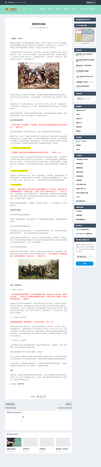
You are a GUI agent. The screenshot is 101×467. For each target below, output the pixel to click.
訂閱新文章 (67, 16)
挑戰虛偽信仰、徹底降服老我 (83, 72)
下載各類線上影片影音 (82, 166)
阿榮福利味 (79, 134)
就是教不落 (79, 125)
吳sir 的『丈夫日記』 (81, 148)
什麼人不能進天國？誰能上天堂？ (85, 83)
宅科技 (78, 121)
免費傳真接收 (79, 170)
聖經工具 (34, 16)
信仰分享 (42, 34)
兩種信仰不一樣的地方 (62, 456)
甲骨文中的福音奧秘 (20, 2)
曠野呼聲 (21, 391)
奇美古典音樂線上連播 (82, 200)
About (16, 16)
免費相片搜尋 (79, 179)
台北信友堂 (79, 218)
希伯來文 (42, 16)
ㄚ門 (22, 424)
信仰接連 (26, 16)
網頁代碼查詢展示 (80, 208)
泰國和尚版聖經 (11, 456)
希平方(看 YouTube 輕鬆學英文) (84, 240)
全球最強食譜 (79, 183)
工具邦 (78, 204)
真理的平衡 (26, 456)
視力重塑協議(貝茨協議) (82, 78)
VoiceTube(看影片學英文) (82, 236)
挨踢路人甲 (79, 130)
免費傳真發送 (79, 175)
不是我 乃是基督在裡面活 (82, 93)
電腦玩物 (78, 138)
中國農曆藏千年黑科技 (82, 89)
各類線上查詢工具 (80, 117)
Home (8, 16)
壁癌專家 (78, 152)
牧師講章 (50, 16)
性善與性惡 (42, 456)
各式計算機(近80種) (81, 191)
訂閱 (84, 271)
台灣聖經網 (79, 187)
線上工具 (58, 16)
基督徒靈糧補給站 (80, 226)
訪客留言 (75, 16)
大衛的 (78, 156)
